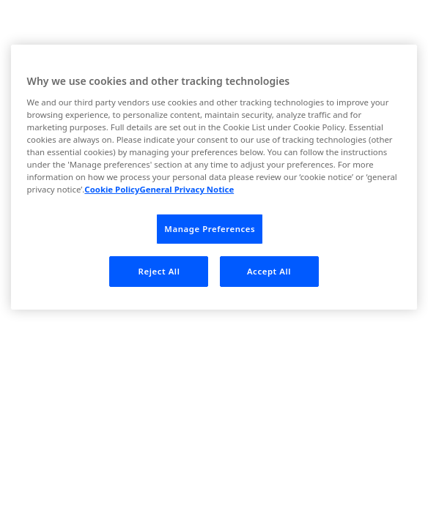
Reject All (159, 271)
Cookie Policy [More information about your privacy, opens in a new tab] (111, 189)
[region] (214, 177)
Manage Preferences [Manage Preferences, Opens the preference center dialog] (209, 228)
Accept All (269, 271)
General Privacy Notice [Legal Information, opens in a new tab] (186, 189)
